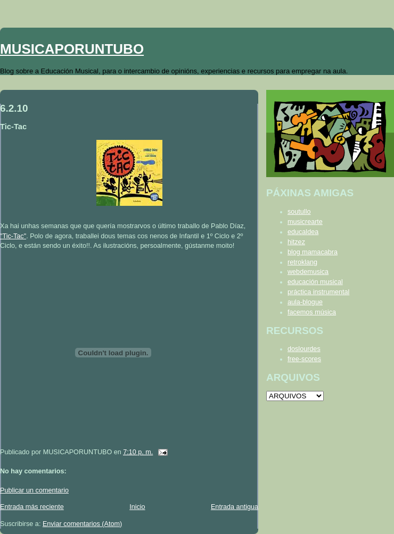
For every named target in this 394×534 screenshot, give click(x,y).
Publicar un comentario (34, 490)
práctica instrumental (318, 292)
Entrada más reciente (32, 507)
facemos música (312, 312)
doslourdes (304, 349)
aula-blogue (305, 302)
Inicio (137, 507)
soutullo (299, 211)
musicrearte (305, 222)
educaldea (303, 232)
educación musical (315, 282)
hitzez (296, 242)
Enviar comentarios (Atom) (82, 524)
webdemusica (308, 272)
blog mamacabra (313, 252)
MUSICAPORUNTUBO (72, 49)
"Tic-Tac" (13, 236)
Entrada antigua (234, 507)
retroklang (302, 262)
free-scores (304, 359)
